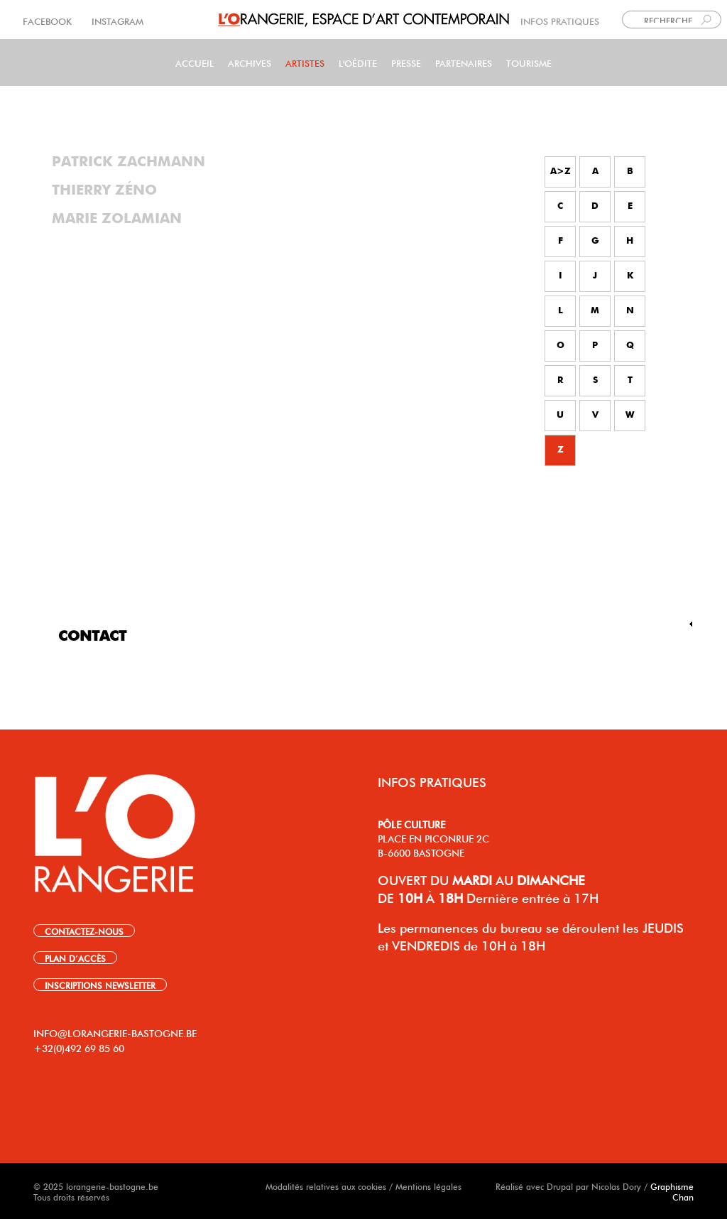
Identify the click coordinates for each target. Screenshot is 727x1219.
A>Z (560, 171)
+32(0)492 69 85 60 (78, 1047)
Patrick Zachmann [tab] (128, 162)
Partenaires (463, 62)
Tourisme (529, 62)
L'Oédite (358, 62)
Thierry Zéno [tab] (104, 190)
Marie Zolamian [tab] (117, 219)
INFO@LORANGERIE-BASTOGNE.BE (115, 1032)
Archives (249, 62)
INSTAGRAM (116, 20)
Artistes (304, 62)
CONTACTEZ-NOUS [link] (84, 930)
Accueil (194, 62)
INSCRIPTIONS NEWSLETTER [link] (100, 984)
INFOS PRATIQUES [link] (559, 20)
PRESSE (406, 62)
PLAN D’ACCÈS (75, 957)
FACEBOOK (49, 20)
